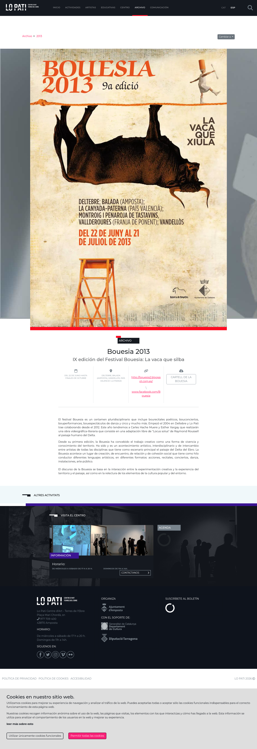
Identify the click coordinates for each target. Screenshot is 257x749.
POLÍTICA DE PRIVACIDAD (19, 678)
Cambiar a (225, 36)
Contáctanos (135, 572)
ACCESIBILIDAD (80, 678)
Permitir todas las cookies (87, 735)
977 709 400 (46, 618)
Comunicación (159, 7)
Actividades (72, 7)
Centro (125, 7)
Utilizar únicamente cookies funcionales (35, 735)
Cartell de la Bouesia (181, 379)
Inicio (56, 7)
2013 (39, 36)
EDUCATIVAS (108, 7)
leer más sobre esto (20, 724)
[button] (250, 8)
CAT (223, 7)
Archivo (140, 7)
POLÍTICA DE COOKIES (54, 678)
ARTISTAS (90, 7)
